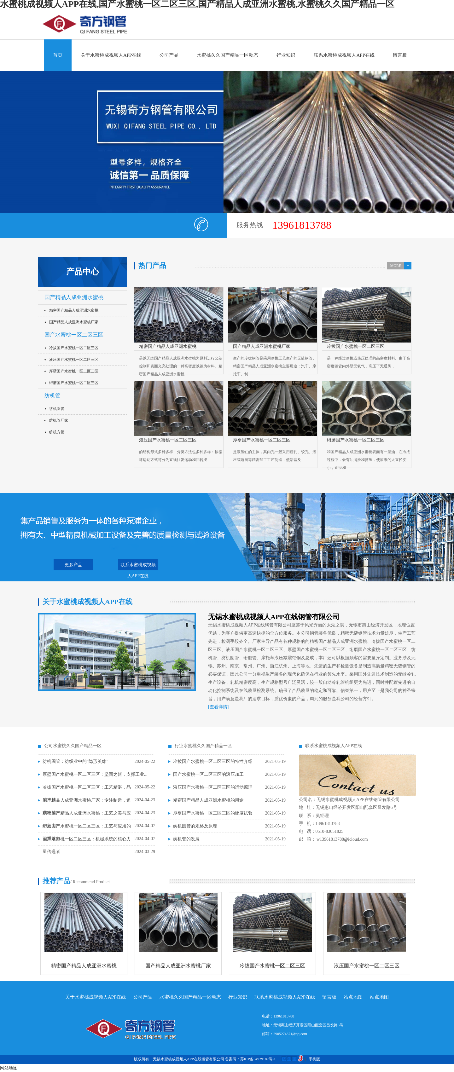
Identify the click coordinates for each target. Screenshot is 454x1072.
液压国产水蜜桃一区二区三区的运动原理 (213, 787)
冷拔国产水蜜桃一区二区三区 (73, 348)
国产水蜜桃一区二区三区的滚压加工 (208, 774)
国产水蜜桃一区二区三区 (73, 335)
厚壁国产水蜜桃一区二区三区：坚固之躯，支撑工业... (95, 774)
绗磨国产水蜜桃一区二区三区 (73, 383)
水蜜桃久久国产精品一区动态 (227, 55)
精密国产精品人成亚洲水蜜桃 (73, 310)
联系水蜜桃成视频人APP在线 (344, 55)
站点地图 (353, 997)
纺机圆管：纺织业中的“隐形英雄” (75, 761)
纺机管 (52, 396)
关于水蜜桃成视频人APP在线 (111, 55)
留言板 (400, 55)
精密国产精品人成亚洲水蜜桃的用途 (208, 800)
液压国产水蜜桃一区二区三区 (73, 359)
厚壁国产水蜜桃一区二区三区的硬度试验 (213, 813)
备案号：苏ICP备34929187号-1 (267, 1059)
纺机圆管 (56, 408)
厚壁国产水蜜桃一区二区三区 (73, 371)
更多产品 (73, 564)
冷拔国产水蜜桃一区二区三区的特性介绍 (213, 761)
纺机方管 (56, 432)
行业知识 (285, 55)
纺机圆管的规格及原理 (195, 826)
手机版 (314, 1059)
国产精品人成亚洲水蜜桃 (73, 297)
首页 (57, 55)
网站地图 (9, 1068)
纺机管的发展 (186, 839)
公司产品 (169, 55)
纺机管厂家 (58, 420)
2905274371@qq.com (290, 1034)
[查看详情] (218, 707)
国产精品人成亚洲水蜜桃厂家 (73, 322)
